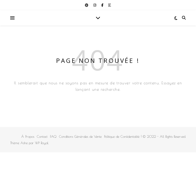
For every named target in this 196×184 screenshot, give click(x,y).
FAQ (53, 136)
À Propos (27, 136)
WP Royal (41, 143)
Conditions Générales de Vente (80, 136)
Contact (42, 136)
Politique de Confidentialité (122, 136)
